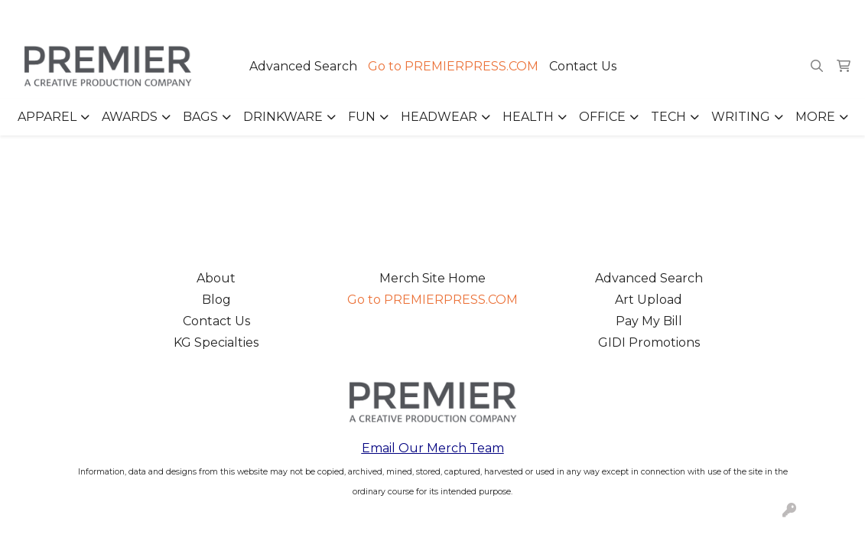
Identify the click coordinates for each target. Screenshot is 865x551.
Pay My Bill (649, 321)
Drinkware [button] (283, 116)
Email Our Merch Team (433, 448)
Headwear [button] (439, 116)
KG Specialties (216, 342)
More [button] (815, 116)
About (216, 278)
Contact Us (582, 66)
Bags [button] (200, 116)
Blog (216, 299)
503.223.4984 (633, 16)
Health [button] (528, 116)
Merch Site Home (432, 278)
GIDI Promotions (649, 342)
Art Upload (648, 299)
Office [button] (602, 116)
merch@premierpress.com (766, 16)
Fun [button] (362, 116)
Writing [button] (740, 116)
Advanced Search (303, 66)
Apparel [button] (47, 116)
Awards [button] (130, 116)
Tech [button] (668, 116)
